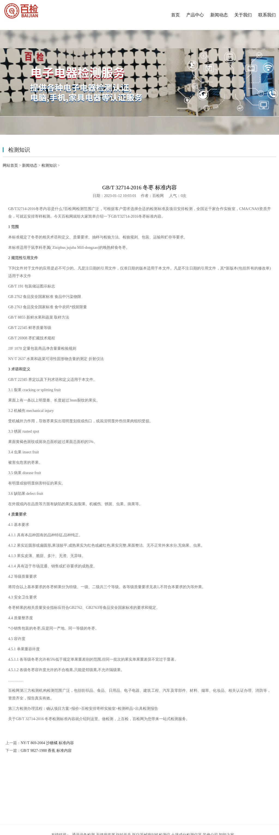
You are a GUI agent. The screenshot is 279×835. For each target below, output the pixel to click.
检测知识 (49, 165)
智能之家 (226, 787)
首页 (175, 15)
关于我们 (243, 15)
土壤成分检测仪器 (186, 787)
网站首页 (10, 165)
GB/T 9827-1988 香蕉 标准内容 (46, 751)
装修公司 (210, 787)
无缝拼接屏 (105, 787)
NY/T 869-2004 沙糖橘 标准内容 (47, 743)
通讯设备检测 (83, 787)
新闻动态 (219, 15)
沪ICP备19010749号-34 (175, 814)
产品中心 (195, 15)
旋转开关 (123, 787)
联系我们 (267, 15)
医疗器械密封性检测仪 (151, 787)
